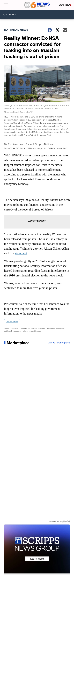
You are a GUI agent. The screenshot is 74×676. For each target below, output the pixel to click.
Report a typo (12, 321)
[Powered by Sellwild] (65, 521)
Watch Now (65, 5)
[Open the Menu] (6, 5)
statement (21, 253)
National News (16, 30)
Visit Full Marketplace (59, 343)
